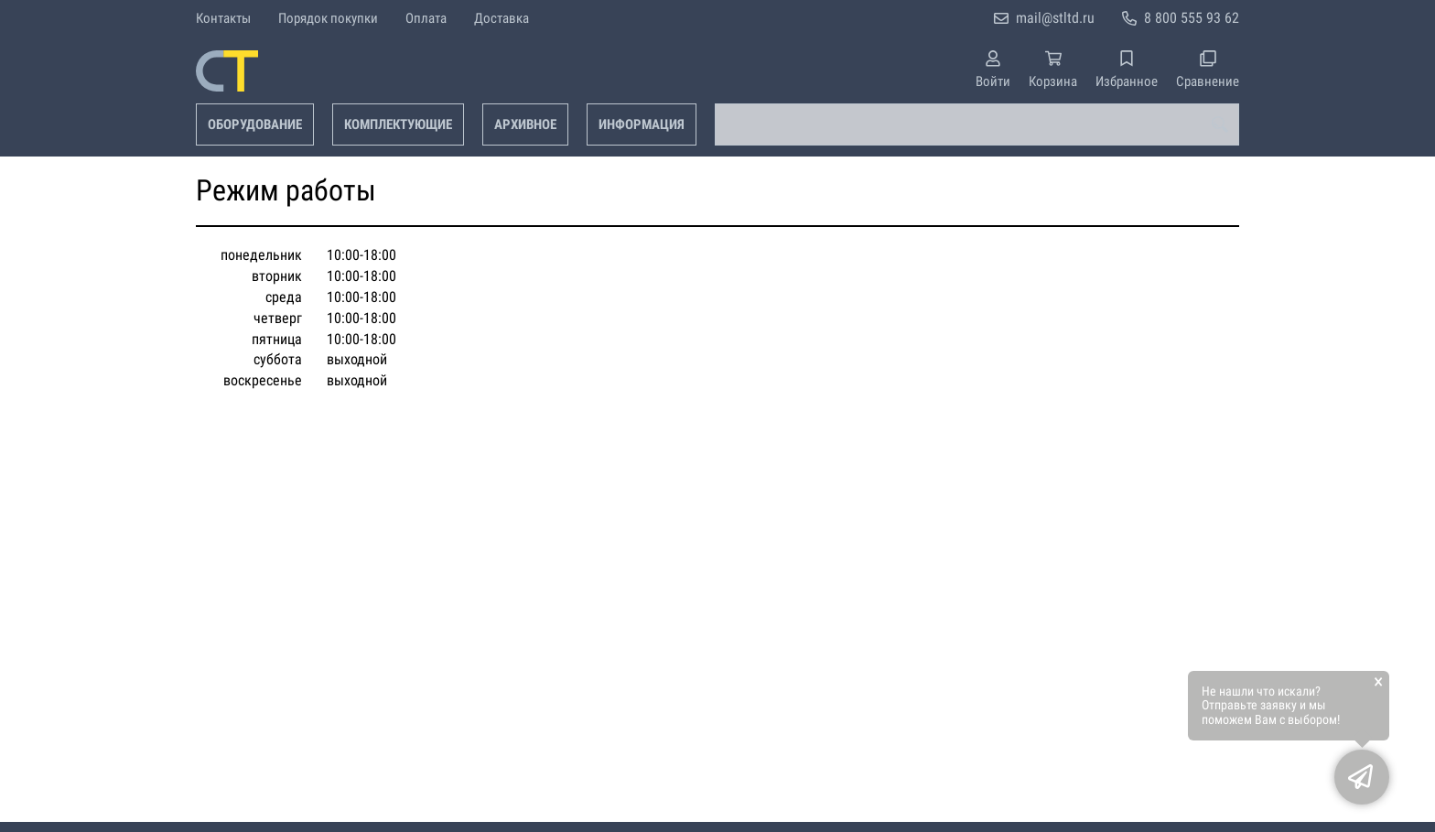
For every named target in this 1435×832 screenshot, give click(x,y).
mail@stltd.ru (1055, 18)
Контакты (223, 18)
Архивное (525, 124)
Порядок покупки (328, 18)
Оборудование (255, 124)
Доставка (501, 18)
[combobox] (977, 124)
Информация (642, 124)
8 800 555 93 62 (1191, 18)
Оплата (426, 18)
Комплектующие (398, 124)
